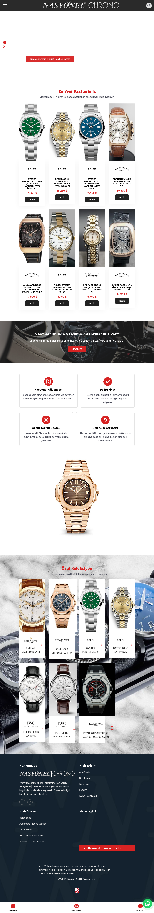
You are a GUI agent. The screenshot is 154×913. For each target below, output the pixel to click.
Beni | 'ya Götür (102, 848)
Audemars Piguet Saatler (32, 823)
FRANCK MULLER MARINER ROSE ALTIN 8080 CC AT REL (122, 182)
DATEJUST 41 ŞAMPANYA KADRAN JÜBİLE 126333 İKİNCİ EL (62, 182)
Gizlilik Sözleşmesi (85, 879)
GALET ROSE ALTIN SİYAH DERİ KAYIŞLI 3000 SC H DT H (122, 287)
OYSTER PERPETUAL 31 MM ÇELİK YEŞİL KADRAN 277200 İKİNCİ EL (32, 184)
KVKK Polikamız (66, 879)
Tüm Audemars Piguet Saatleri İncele (50, 62)
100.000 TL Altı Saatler (31, 835)
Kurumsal (84, 784)
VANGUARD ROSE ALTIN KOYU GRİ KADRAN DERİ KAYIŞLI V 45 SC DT (32, 288)
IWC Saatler (25, 829)
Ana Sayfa (84, 772)
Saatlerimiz (85, 778)
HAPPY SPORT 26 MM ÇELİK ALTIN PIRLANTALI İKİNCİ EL (92, 288)
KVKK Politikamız (88, 795)
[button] (4, 42)
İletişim (83, 790)
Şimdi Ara (77, 349)
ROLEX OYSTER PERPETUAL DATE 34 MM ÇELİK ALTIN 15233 (62, 288)
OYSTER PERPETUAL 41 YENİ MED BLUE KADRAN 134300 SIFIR (92, 184)
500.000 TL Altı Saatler (31, 841)
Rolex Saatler (26, 817)
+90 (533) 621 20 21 (112, 340)
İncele (32, 199)
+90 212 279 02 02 (86, 340)
